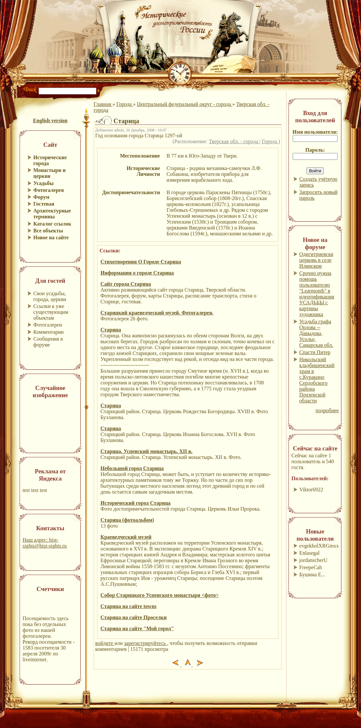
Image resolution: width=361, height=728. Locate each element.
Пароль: (315, 150)
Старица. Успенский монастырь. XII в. (147, 451)
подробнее (327, 410)
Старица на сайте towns (128, 606)
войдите (105, 643)
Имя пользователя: (315, 132)
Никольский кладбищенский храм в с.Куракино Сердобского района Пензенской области (317, 380)
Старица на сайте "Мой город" (137, 628)
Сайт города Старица (126, 284)
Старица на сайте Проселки (134, 617)
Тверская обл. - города (234, 141)
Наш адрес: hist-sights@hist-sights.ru (45, 543)
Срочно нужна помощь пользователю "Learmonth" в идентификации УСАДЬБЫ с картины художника (316, 293)
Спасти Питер (314, 352)
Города (124, 104)
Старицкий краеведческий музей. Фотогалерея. (157, 312)
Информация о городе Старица (137, 273)
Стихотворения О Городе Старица (141, 261)
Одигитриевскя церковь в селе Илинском (316, 260)
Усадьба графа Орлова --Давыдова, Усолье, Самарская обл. (316, 333)
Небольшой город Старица (132, 468)
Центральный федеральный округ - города (184, 104)
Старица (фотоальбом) (127, 520)
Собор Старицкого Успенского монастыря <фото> (160, 595)
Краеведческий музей (126, 537)
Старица (111, 329)
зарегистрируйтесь (145, 643)
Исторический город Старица (136, 503)
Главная (103, 104)
